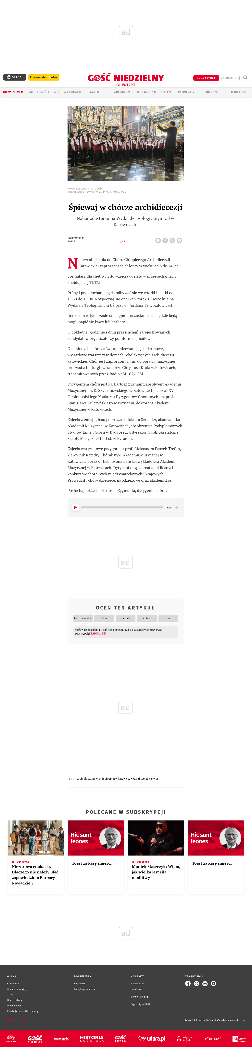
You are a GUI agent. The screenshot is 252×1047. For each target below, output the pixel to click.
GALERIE (96, 92)
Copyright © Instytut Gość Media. (201, 1020)
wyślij (180, 239)
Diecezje (212, 92)
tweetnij (173, 239)
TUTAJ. (95, 282)
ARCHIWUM (122, 92)
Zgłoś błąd (16, 1020)
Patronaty (186, 92)
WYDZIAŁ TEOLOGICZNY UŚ (144, 778)
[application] (126, 507)
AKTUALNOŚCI (39, 92)
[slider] (122, 507)
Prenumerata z (44, 77)
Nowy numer (13, 92)
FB (166, 239)
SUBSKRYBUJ (206, 78)
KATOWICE (123, 778)
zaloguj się (230, 78)
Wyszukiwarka (245, 77)
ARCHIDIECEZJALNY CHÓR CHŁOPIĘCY (97, 778)
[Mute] (177, 507)
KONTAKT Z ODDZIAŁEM (154, 92)
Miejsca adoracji (67, 92)
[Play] (75, 507)
